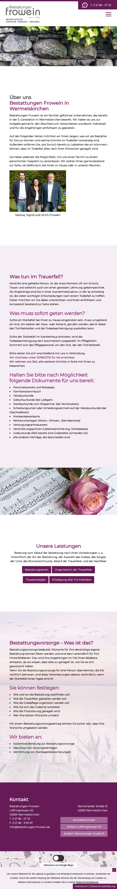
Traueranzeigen (36, 579)
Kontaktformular (84, 820)
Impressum (81, 886)
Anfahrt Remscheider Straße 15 (84, 833)
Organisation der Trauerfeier (73, 569)
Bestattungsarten (36, 569)
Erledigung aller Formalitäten (71, 579)
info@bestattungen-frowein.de (29, 827)
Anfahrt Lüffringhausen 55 (84, 827)
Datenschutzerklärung (102, 886)
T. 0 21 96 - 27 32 (100, 5)
